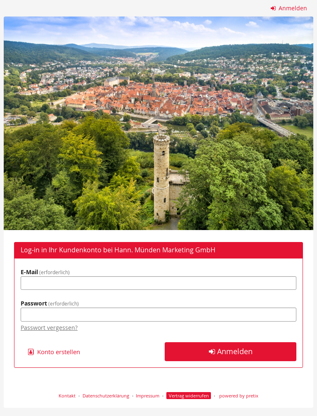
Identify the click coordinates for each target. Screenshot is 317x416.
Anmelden (289, 8)
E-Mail (45, 272)
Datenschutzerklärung (106, 395)
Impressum (147, 395)
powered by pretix (238, 395)
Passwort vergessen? (49, 327)
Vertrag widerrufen (189, 395)
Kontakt (67, 395)
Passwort (50, 303)
